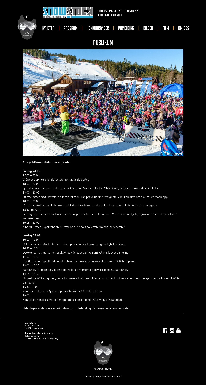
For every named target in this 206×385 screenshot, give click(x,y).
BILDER (148, 28)
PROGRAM (70, 28)
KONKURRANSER (98, 28)
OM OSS (183, 28)
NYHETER (48, 28)
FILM (165, 28)
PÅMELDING (126, 28)
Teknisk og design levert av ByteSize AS (103, 376)
